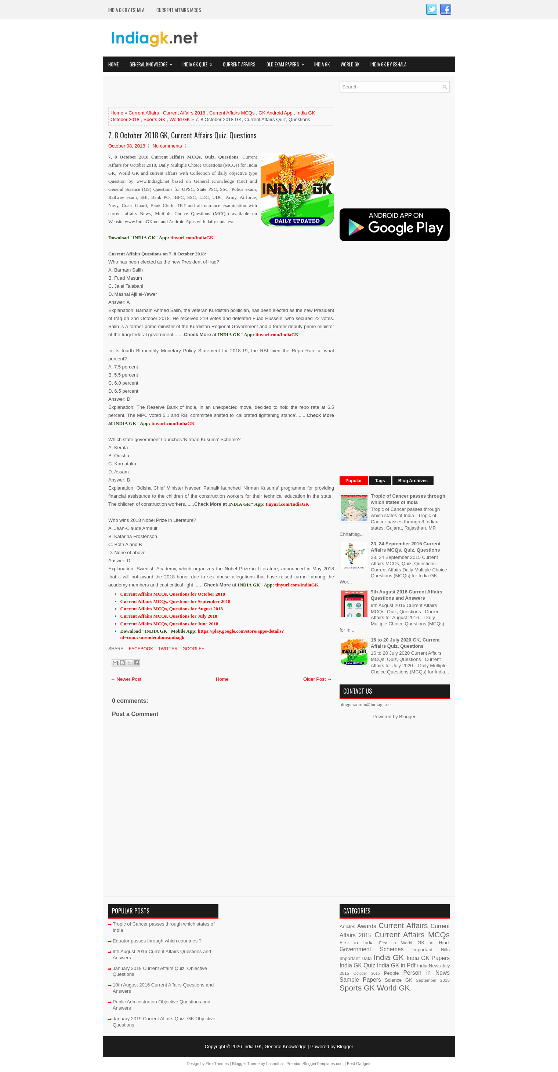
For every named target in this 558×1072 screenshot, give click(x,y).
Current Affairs (239, 64)
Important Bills (431, 949)
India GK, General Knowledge (275, 1046)
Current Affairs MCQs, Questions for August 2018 (171, 608)
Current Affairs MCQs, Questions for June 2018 (169, 623)
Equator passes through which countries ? (157, 941)
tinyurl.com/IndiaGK (277, 334)
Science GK (398, 980)
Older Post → (317, 679)
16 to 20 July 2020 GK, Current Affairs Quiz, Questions (405, 643)
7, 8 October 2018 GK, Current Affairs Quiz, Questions (182, 135)
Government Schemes (372, 949)
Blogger (407, 716)
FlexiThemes (217, 1063)
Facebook (140, 648)
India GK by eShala (126, 10)
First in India (357, 942)
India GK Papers (428, 958)
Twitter (167, 648)
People (391, 973)
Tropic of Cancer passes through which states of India (408, 499)
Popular (353, 480)
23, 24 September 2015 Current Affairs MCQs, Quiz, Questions (406, 547)
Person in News (426, 973)
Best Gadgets (359, 1063)
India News (429, 966)
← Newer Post (125, 679)
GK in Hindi (433, 942)
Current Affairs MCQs (178, 10)
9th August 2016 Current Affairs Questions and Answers (406, 595)
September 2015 (433, 980)
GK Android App (275, 113)
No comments (167, 146)
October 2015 (367, 973)
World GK (350, 64)
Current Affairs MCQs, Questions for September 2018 (175, 601)
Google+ (192, 648)
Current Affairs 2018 (184, 113)
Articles (347, 926)
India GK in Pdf (396, 965)
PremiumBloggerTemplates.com (315, 1063)
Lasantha (274, 1063)
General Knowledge (153, 62)
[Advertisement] (194, 92)
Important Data (356, 958)
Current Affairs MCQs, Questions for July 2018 (168, 616)
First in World (395, 942)
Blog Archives (413, 480)
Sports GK (155, 119)
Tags (380, 480)
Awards (366, 926)
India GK (322, 64)
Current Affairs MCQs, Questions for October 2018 (172, 594)
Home (113, 64)
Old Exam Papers (288, 62)
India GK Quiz (199, 62)
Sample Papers (360, 980)
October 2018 (125, 119)
